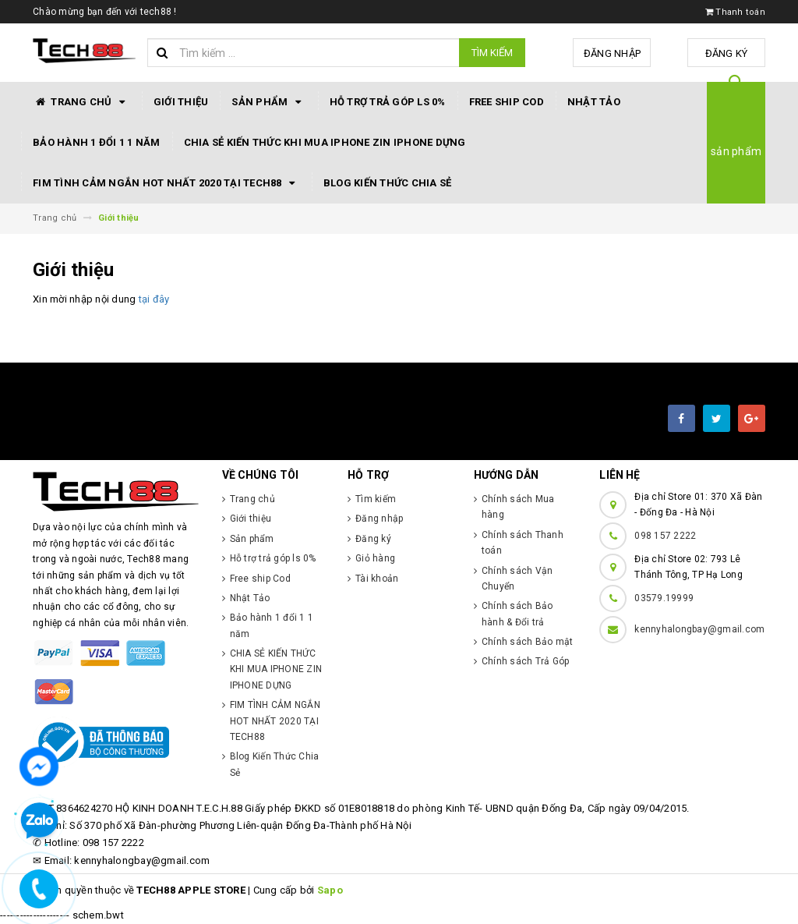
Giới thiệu (181, 102)
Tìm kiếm (492, 52)
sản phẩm (736, 151)
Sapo (330, 890)
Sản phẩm (268, 102)
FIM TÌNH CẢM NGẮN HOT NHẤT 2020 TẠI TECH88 (166, 183)
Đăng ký (726, 53)
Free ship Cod (506, 102)
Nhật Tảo (593, 102)
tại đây (154, 299)
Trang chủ (81, 102)
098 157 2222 (665, 535)
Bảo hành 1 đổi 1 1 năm (97, 142)
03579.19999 (664, 598)
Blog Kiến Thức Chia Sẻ (387, 183)
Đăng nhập (612, 53)
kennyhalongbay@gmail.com (699, 629)
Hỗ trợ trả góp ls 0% (388, 102)
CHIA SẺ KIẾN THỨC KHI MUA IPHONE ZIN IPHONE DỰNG (325, 142)
